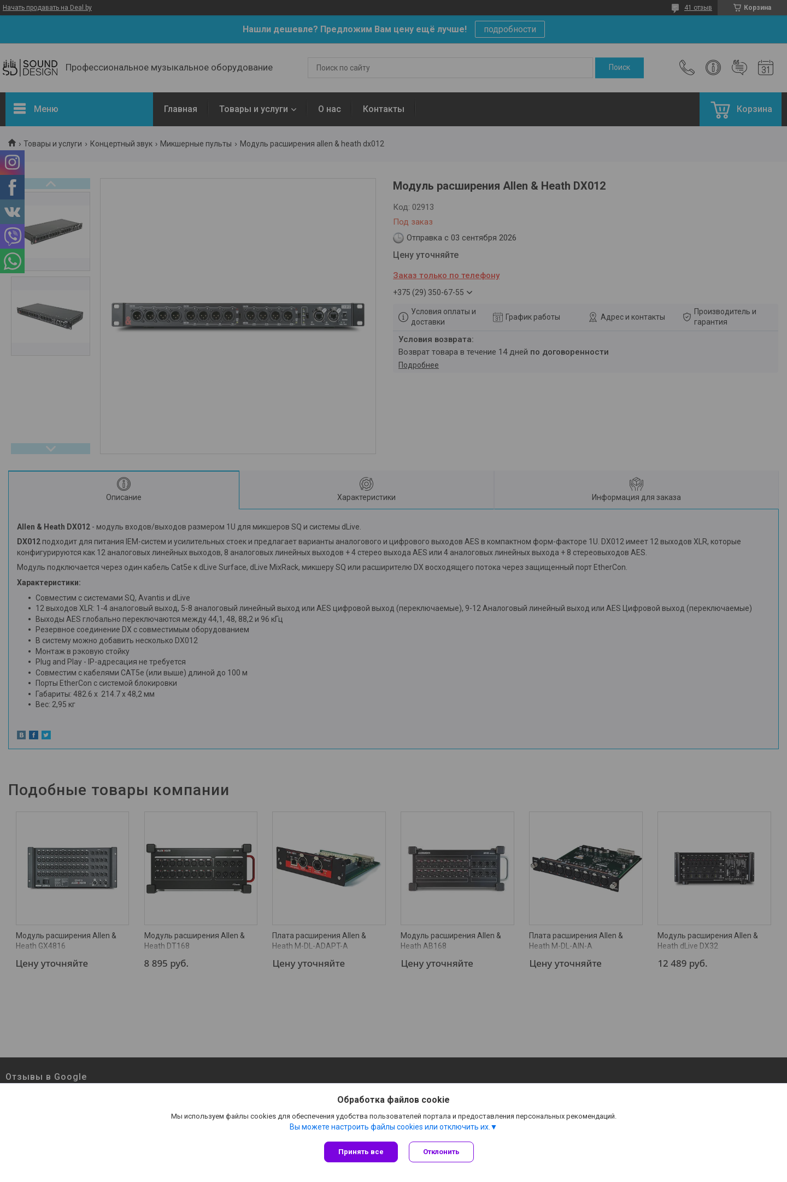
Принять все (361, 1152)
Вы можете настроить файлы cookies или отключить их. (390, 1126)
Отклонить (441, 1152)
